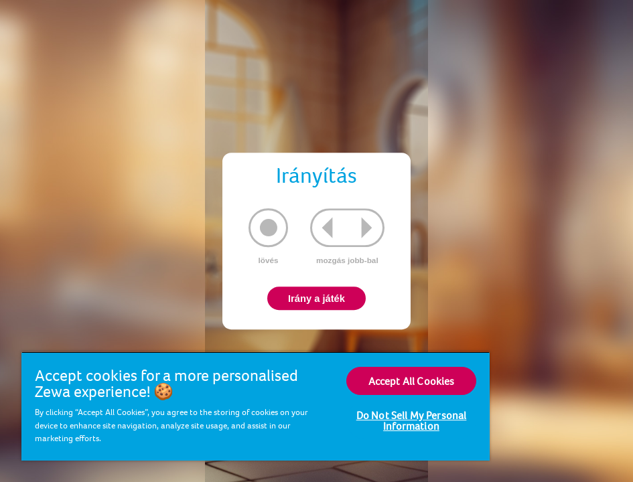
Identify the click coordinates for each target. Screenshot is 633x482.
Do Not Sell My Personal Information (411, 420)
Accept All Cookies (411, 381)
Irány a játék (316, 298)
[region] (255, 406)
